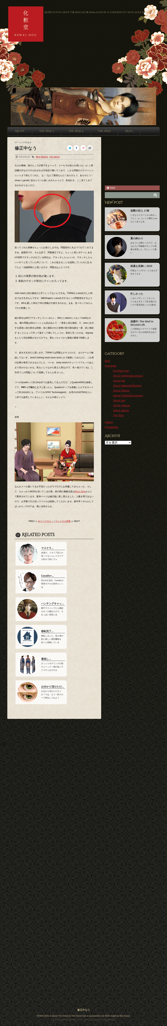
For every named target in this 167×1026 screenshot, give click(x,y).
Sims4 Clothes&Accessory (128, 395)
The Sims (118, 415)
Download (110, 365)
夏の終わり (136, 238)
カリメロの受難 (63, 521)
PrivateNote (111, 427)
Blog (129, 131)
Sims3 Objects (121, 390)
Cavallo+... (47, 575)
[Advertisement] (34, 51)
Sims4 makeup (121, 405)
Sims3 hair (119, 380)
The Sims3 (54, 157)
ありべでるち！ (45, 521)
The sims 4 (76, 131)
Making (44, 157)
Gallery (109, 422)
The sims (104, 131)
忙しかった (136, 293)
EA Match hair (121, 370)
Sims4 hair (119, 400)
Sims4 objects (121, 410)
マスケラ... (47, 548)
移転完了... (47, 631)
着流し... (46, 658)
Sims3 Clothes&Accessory (128, 375)
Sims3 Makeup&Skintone (127, 385)
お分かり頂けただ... (52, 686)
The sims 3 (46, 131)
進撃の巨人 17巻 (139, 210)
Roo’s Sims (80, 491)
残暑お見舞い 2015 (141, 266)
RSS (111, 187)
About (20, 131)
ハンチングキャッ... (52, 603)
